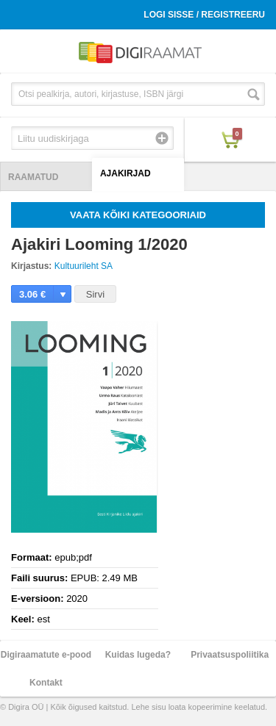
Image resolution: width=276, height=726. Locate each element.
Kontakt (46, 683)
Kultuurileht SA (83, 266)
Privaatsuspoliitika (230, 655)
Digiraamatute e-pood (46, 655)
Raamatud (33, 177)
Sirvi (95, 294)
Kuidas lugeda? (138, 655)
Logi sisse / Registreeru (204, 15)
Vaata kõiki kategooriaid (138, 214)
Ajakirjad (125, 173)
